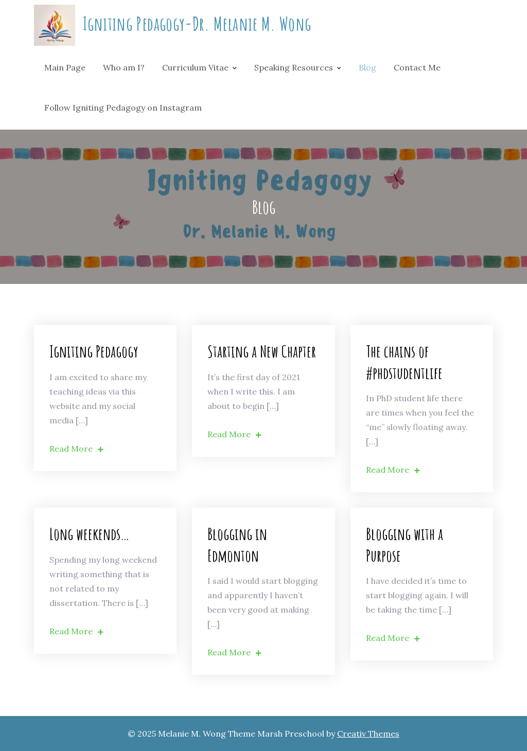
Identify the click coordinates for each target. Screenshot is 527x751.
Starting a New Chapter (261, 351)
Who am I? (124, 67)
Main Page (64, 67)
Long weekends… (89, 533)
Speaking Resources (293, 67)
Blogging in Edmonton (237, 544)
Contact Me (417, 67)
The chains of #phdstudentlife (404, 362)
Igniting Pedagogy (93, 351)
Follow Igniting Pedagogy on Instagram (123, 107)
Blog (367, 67)
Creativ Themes (368, 733)
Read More (76, 448)
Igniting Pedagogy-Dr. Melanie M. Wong (197, 23)
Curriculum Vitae (195, 67)
